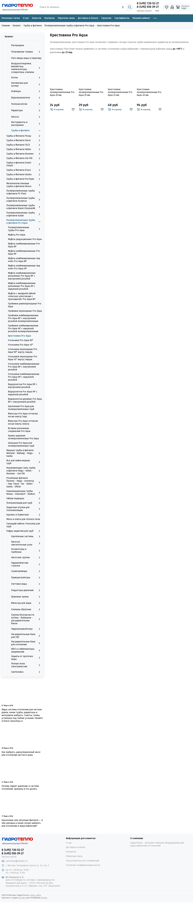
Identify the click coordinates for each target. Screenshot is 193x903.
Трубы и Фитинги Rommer (24, 153)
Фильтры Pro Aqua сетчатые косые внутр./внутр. (23, 422)
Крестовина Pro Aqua (19, 335)
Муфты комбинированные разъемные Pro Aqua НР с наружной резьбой (22, 286)
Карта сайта (35, 895)
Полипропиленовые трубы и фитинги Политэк (24, 199)
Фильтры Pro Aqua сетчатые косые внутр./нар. (23, 415)
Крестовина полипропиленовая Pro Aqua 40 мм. (149, 92)
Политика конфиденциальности (83, 865)
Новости (36, 18)
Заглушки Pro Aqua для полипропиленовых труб (21, 444)
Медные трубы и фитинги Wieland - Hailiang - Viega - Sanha (24, 453)
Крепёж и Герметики (24, 514)
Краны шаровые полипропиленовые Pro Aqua (23, 437)
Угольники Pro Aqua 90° (20, 340)
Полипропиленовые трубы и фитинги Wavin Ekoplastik (24, 207)
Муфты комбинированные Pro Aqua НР (24, 252)
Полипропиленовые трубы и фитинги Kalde (24, 214)
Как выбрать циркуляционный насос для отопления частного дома (21, 753)
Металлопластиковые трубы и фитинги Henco (24, 185)
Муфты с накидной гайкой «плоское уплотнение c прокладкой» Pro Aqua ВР (21, 296)
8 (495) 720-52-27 (148, 3)
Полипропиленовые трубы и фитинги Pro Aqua (24, 221)
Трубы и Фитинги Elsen (24, 170)
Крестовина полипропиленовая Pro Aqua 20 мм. (62, 92)
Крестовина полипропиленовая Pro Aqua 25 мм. (91, 92)
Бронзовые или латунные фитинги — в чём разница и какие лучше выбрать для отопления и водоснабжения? (22, 823)
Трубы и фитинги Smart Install (24, 164)
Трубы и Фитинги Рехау (24, 136)
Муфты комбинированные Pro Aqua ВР (24, 245)
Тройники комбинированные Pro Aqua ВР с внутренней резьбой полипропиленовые (23, 318)
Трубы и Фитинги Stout (24, 140)
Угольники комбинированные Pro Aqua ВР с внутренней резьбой (23, 367)
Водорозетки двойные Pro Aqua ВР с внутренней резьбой (25, 400)
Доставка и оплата (75, 847)
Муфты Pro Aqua (16, 234)
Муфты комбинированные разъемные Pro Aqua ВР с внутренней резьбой (22, 276)
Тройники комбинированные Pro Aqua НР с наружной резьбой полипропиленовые (23, 328)
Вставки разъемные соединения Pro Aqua (19, 430)
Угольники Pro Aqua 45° (20, 344)
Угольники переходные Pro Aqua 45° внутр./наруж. (22, 358)
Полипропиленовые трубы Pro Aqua (25, 229)
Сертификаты (121, 18)
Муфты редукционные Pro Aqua (25, 239)
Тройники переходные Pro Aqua (25, 311)
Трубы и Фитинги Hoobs (24, 174)
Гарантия (106, 18)
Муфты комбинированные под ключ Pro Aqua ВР (24, 260)
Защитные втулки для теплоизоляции (24, 509)
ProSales (22, 898)
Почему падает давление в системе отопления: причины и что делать (20, 787)
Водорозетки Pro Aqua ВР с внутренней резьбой (22, 386)
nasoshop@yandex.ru (17, 861)
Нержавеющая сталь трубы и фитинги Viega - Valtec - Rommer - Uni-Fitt (24, 470)
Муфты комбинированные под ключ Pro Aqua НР (24, 267)
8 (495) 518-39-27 (148, 7)
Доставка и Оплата (88, 18)
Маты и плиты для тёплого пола (23, 519)
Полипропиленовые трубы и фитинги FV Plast (24, 192)
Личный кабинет (141, 18)
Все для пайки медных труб (24, 462)
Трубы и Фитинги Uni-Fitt (24, 158)
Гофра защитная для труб (24, 531)
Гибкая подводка (24, 498)
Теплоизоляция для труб (24, 503)
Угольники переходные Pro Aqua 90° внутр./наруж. (22, 350)
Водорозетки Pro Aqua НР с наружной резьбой (22, 393)
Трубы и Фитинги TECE (24, 144)
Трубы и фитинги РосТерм (24, 179)
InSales (44, 898)
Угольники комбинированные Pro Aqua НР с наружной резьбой (23, 377)
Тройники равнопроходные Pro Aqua (24, 305)
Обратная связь (66, 18)
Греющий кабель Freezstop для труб (23, 525)
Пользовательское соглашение (82, 860)
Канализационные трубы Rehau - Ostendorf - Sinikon (24, 492)
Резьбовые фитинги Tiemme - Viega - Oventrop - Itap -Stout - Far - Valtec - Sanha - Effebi (24, 482)
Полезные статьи (11, 18)
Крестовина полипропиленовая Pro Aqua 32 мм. (120, 92)
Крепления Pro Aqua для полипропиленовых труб (21, 408)
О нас (26, 18)
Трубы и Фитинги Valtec (24, 149)
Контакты (49, 18)
